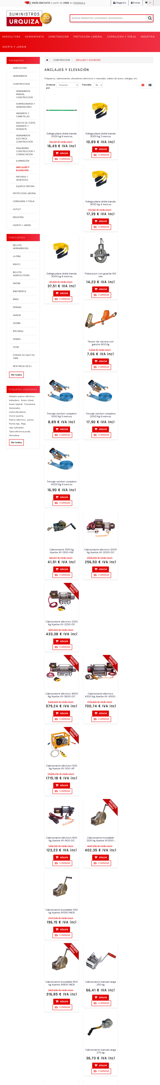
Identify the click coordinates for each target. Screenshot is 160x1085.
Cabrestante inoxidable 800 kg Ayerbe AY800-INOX (61, 555)
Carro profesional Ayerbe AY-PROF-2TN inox (136, 696)
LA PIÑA (17, 256)
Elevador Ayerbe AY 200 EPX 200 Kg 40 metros (99, 838)
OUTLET (17, 209)
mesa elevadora (17, 412)
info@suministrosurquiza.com (98, 1021)
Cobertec (148, 1072)
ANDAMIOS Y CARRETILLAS (23, 115)
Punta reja (14, 423)
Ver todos (16, 374)
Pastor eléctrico (17, 419)
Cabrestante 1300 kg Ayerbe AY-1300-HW (61, 342)
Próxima (110, 951)
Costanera (29, 404)
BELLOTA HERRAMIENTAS (20, 247)
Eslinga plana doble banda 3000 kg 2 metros (99, 134)
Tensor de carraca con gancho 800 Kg (137, 205)
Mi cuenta (13, 993)
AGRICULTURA (20, 68)
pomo (30, 419)
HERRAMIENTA (20, 76)
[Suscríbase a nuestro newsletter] (78, 971)
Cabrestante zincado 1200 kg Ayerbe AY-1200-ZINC (137, 625)
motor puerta (16, 415)
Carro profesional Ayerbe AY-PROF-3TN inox (61, 767)
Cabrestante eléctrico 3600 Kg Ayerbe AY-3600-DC (61, 413)
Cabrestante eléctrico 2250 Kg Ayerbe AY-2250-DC (137, 342)
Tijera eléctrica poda (20, 431)
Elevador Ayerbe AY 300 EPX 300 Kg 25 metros (99, 913)
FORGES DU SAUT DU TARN (24, 357)
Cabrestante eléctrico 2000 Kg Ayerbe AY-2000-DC (99, 342)
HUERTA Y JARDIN (22, 225)
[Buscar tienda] (111, 18)
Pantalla (86, 84)
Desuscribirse (88, 976)
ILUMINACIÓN (22, 160)
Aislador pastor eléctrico (22, 396)
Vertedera (14, 435)
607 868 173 (88, 1012)
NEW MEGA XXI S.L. (22, 366)
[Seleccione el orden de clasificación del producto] (67, 85)
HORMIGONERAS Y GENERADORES (25, 105)
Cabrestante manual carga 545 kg (61, 625)
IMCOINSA (18, 331)
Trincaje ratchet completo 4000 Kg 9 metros (137, 275)
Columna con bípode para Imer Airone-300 (99, 767)
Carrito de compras (18, 1012)
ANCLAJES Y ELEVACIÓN (22, 169)
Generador (15, 408)
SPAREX (17, 339)
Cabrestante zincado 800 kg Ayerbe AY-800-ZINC (61, 696)
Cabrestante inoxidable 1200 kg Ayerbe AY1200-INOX (99, 484)
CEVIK (16, 347)
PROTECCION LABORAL (24, 193)
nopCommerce (27, 1072)
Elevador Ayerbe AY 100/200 (61, 838)
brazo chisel (27, 400)
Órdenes (12, 1000)
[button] (11, 37)
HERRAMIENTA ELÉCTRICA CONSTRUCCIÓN (24, 138)
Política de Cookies (55, 1025)
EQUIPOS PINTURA (25, 186)
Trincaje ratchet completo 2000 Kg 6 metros (99, 275)
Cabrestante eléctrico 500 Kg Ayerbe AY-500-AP (136, 413)
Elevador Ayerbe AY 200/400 (137, 838)
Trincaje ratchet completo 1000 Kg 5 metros (61, 275)
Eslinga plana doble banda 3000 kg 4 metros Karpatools (137, 134)
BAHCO (16, 264)
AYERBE (17, 323)
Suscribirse (74, 976)
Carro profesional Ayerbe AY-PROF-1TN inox (99, 696)
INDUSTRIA (18, 217)
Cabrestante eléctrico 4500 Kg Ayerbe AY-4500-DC (99, 413)
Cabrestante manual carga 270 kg (137, 555)
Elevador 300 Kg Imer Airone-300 (137, 767)
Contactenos (52, 1037)
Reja (23, 423)
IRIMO (16, 299)
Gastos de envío (54, 1012)
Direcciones (14, 1006)
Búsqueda (51, 1031)
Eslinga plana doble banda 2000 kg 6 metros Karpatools (61, 134)
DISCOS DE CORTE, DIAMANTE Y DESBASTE (26, 125)
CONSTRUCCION (21, 84)
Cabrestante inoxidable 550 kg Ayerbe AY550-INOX (136, 484)
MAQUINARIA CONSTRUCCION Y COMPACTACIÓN (25, 151)
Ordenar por (50, 86)
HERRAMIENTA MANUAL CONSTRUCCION (24, 94)
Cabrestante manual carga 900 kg (99, 625)
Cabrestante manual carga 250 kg (99, 555)
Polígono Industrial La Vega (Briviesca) (96, 998)
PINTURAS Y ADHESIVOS (22, 178)
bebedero (14, 400)
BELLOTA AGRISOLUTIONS (21, 274)
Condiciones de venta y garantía (58, 995)
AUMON (17, 315)
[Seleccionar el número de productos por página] (97, 85)
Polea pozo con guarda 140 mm (99, 205)
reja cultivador (16, 427)
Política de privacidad (57, 1018)
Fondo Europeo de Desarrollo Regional (61, 1005)
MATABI (16, 283)
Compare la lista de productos (56, 1045)
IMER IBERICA (19, 291)
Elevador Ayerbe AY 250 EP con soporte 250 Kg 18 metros (61, 913)
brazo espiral (16, 404)
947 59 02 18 (92, 1006)
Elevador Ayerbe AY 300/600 (137, 913)
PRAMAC (17, 307)
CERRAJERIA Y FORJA (23, 201)
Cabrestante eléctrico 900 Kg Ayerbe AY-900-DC (61, 484)
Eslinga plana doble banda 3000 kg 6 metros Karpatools (61, 205)
